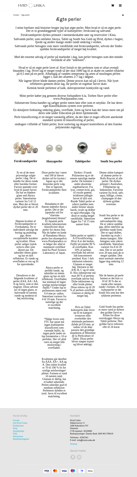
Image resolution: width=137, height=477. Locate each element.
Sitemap (73, 444)
